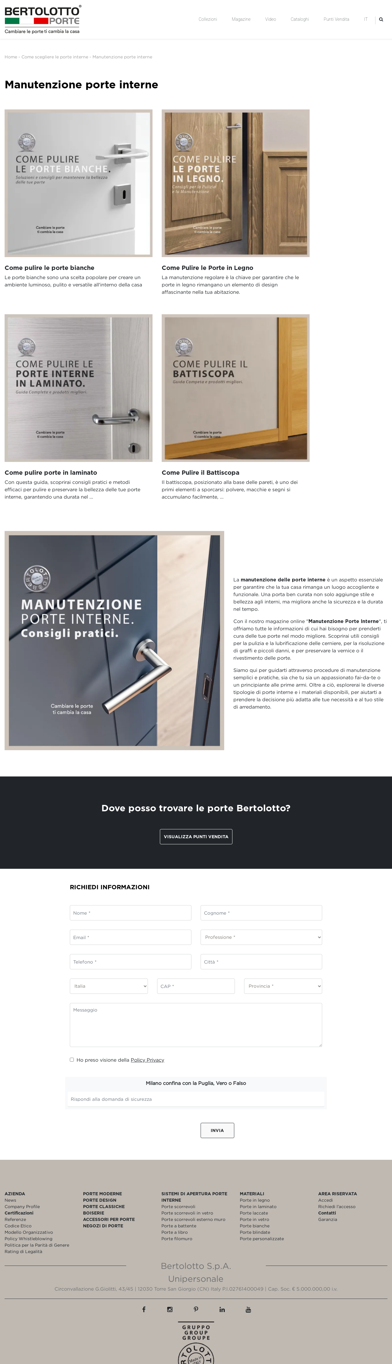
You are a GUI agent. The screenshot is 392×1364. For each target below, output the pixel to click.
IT (366, 19)
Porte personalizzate (262, 1193)
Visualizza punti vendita (196, 791)
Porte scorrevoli (178, 1161)
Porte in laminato (258, 1161)
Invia (217, 1084)
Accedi (325, 1154)
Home (11, 56)
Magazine (241, 19)
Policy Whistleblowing (28, 1193)
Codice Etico (18, 1180)
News (10, 1154)
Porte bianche (255, 1180)
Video (270, 19)
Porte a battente (178, 1180)
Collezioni (208, 19)
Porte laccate (254, 1167)
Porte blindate (255, 1186)
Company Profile (22, 1161)
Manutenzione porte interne (122, 56)
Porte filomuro (176, 1193)
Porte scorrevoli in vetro (187, 1167)
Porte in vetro (254, 1173)
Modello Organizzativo (29, 1186)
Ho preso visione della (117, 1014)
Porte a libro (174, 1186)
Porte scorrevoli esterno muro (193, 1173)
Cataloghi (300, 19)
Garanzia (327, 1173)
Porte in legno (255, 1154)
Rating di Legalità (23, 1206)
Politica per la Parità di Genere (37, 1199)
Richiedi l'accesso (337, 1161)
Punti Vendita (336, 19)
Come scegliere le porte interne (54, 56)
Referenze (15, 1173)
